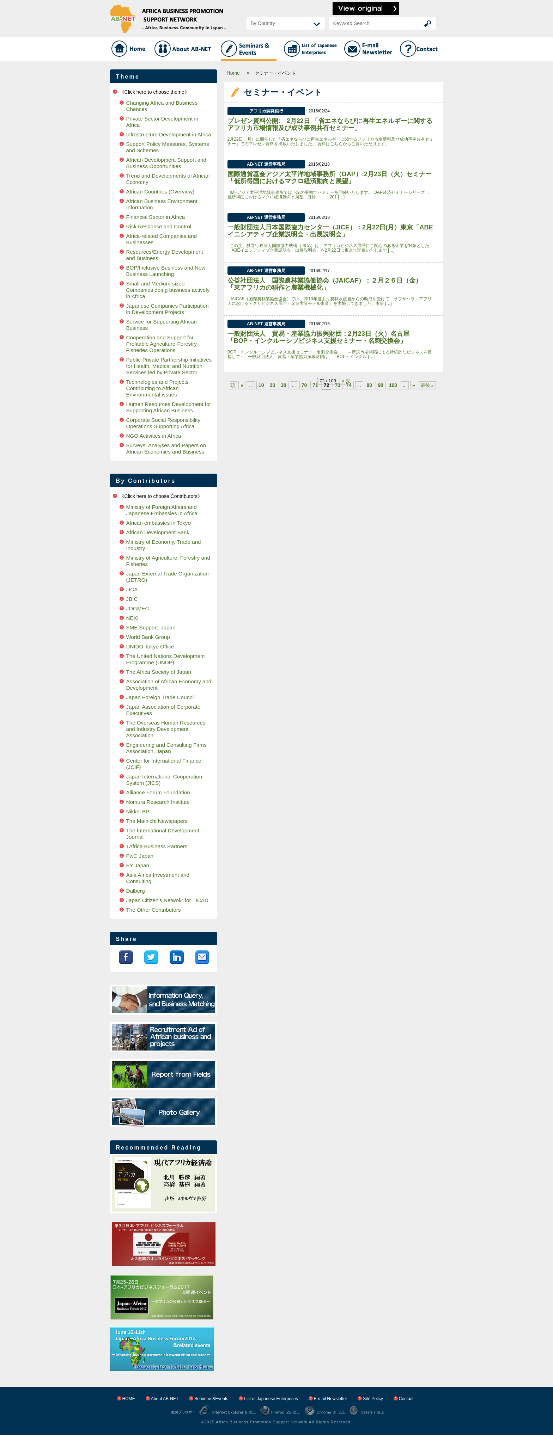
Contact (406, 1398)
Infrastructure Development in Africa (168, 134)
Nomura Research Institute (158, 802)
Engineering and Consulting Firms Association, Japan (166, 748)
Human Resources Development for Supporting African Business (168, 407)
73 (337, 385)
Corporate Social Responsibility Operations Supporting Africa (163, 423)
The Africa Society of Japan (159, 672)
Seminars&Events (211, 1398)
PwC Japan (140, 856)
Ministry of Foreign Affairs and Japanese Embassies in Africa (162, 510)
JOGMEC (137, 608)
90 (380, 385)
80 (369, 385)
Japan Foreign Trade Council (160, 697)
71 (315, 385)
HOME (128, 1398)
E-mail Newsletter (330, 1398)
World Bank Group (148, 637)
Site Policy (373, 1398)
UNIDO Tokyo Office (150, 646)
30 (283, 385)
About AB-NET (165, 1398)
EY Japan (137, 865)
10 (261, 385)
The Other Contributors (153, 910)
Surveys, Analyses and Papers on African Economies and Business (166, 448)
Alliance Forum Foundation (158, 792)
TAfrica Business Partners (157, 846)
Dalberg (135, 891)
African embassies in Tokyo (158, 523)
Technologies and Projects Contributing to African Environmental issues (157, 388)
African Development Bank (157, 532)
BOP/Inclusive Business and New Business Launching (166, 271)
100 (393, 385)
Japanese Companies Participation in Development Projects (167, 309)
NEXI (132, 618)
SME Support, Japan (151, 627)
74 (349, 385)
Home (233, 73)
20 (272, 385)
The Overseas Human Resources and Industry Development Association (166, 729)
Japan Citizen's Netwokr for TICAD (167, 900)
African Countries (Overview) (160, 192)
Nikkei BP (138, 811)
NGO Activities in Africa (153, 436)
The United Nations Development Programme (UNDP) (165, 659)
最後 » (427, 385)
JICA (132, 589)
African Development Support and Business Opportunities (166, 163)
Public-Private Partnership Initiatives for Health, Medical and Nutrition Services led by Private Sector (169, 366)
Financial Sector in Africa (155, 217)
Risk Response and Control (159, 226)
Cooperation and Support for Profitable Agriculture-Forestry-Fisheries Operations (162, 343)
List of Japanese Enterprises (271, 1398)
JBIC (132, 599)
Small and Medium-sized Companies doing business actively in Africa (168, 290)
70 (304, 385)
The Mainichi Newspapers (157, 821)
